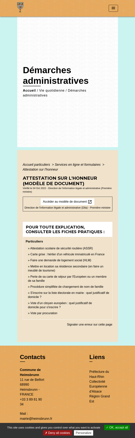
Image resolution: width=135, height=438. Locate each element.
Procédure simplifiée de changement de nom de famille (66, 286)
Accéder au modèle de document (67, 202)
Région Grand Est (99, 398)
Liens (97, 357)
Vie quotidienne (52, 90)
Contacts (33, 357)
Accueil (29, 90)
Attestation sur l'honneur (40, 169)
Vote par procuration (43, 313)
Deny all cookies (57, 432)
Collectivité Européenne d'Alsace (98, 386)
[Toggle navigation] (113, 8)
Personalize (83, 432)
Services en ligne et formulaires (78, 164)
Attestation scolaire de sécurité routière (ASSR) (61, 248)
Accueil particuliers (37, 164)
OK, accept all (117, 427)
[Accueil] (31, 8)
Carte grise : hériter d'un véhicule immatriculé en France (67, 254)
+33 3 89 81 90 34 (31, 402)
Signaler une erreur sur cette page (89, 324)
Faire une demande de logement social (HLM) (60, 260)
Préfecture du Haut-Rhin (99, 374)
